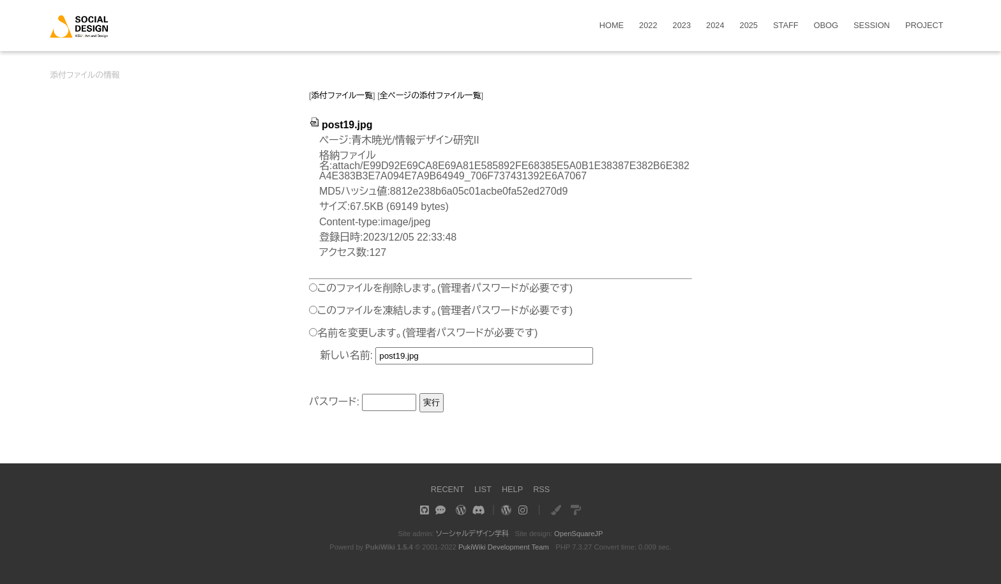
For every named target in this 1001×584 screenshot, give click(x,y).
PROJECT (924, 26)
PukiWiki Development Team (503, 547)
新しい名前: (346, 355)
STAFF (786, 26)
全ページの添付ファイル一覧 (430, 95)
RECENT (447, 489)
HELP (512, 489)
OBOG (826, 26)
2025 (749, 26)
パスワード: (334, 401)
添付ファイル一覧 (342, 95)
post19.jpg (341, 124)
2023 (682, 26)
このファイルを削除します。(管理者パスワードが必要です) (445, 288)
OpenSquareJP (578, 533)
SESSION (872, 26)
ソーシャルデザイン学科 (472, 533)
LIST (483, 489)
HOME (611, 26)
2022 (648, 26)
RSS (541, 489)
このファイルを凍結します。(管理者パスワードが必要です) (445, 310)
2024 (715, 26)
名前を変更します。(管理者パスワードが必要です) (427, 332)
